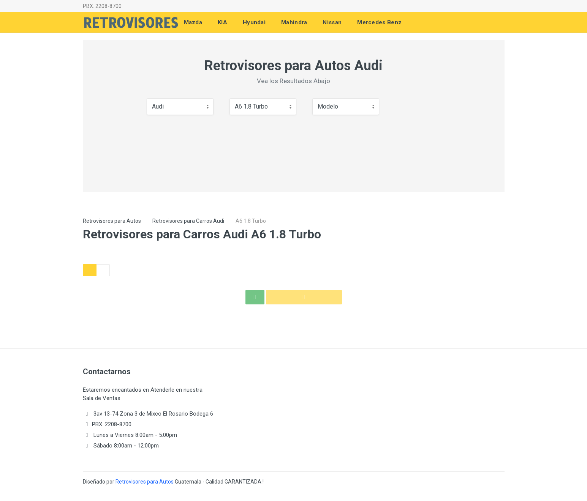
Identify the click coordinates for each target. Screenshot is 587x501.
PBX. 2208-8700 (102, 6)
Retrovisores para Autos (112, 221)
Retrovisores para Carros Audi (188, 221)
